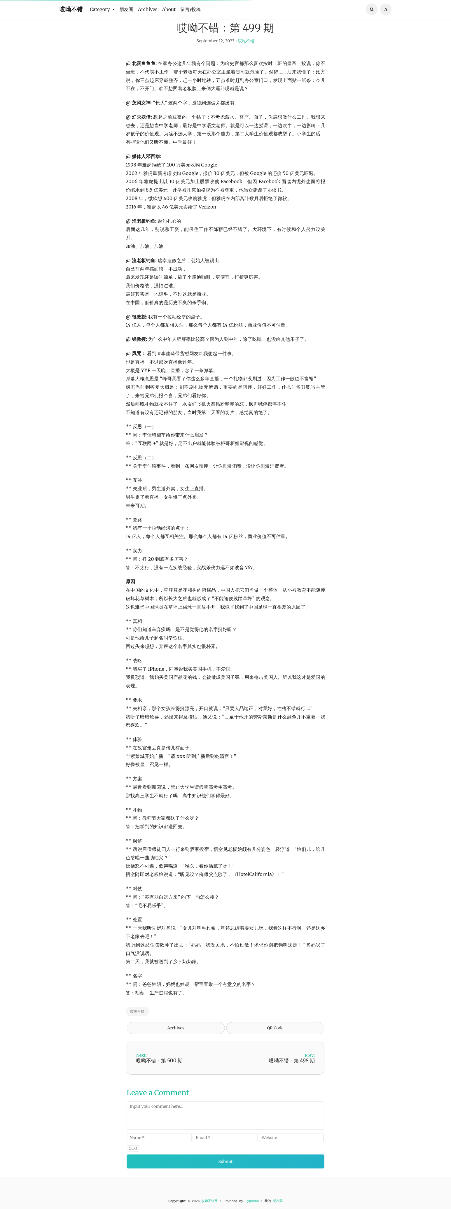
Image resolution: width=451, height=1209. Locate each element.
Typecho (252, 1201)
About (169, 9)
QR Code (275, 1042)
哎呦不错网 (210, 1201)
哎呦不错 (71, 9)
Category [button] (100, 9)
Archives (148, 9)
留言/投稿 (190, 9)
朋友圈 (126, 9)
